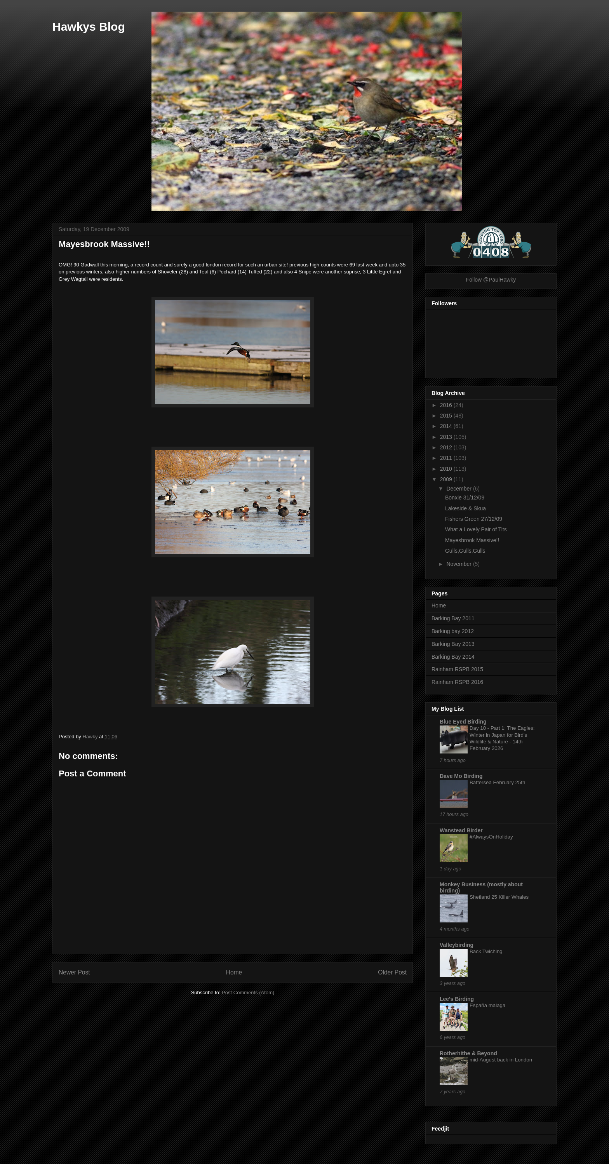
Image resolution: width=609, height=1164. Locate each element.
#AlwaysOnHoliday (491, 837)
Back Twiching (486, 951)
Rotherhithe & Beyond (468, 1053)
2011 (447, 458)
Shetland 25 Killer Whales (499, 897)
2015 (447, 415)
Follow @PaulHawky (491, 280)
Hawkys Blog (88, 26)
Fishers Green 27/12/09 (473, 519)
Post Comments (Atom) (248, 992)
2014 (447, 426)
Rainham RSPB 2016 (457, 682)
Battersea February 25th (497, 782)
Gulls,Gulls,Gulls (465, 551)
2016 (447, 405)
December (459, 488)
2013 (447, 437)
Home (234, 972)
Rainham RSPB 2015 (457, 669)
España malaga (487, 1005)
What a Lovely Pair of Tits (476, 529)
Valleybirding (456, 945)
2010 (447, 469)
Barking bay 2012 (453, 631)
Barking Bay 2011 (453, 618)
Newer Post (74, 972)
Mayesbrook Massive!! (472, 540)
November (459, 564)
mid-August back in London (501, 1060)
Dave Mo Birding (461, 776)
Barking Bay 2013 (453, 644)
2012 (447, 447)
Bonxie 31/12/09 (464, 497)
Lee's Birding (457, 999)
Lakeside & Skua (465, 508)
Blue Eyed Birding (463, 722)
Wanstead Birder (461, 830)
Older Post (392, 972)
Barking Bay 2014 (453, 657)
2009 (447, 479)
